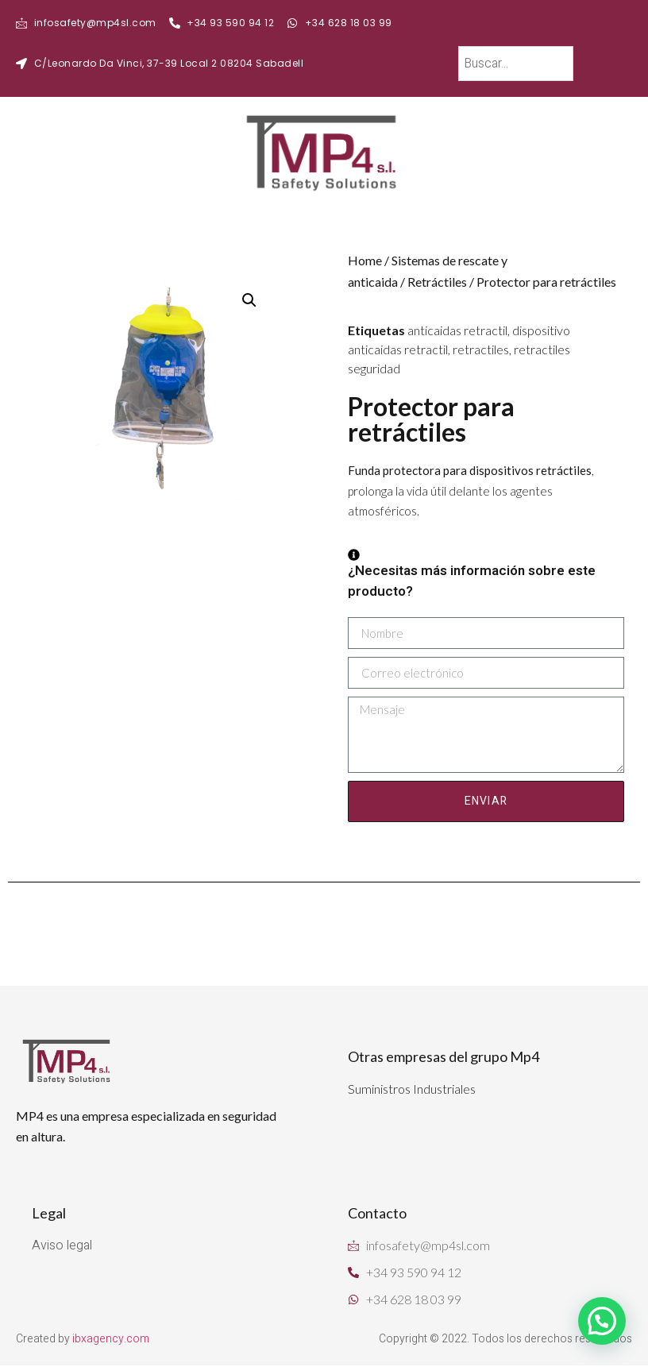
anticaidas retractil (457, 330)
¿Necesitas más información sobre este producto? (472, 575)
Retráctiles (437, 281)
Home (365, 260)
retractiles (481, 349)
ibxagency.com (110, 1338)
